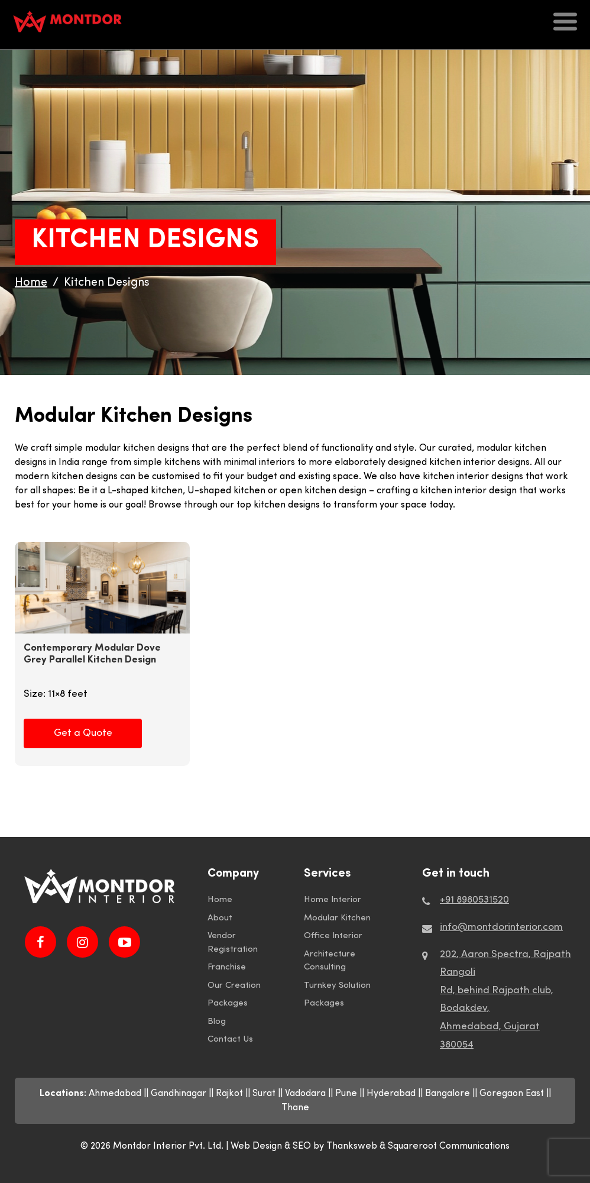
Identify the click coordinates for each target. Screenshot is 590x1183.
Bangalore (447, 1093)
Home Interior (332, 900)
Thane (295, 1108)
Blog (217, 1021)
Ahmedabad (115, 1093)
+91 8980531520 (474, 900)
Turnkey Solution (337, 985)
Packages (228, 1003)
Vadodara (305, 1093)
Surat (263, 1093)
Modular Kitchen (337, 918)
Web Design (256, 1146)
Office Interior (333, 936)
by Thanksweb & (350, 1146)
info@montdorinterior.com (501, 927)
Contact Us (230, 1039)
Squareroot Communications (449, 1146)
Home (220, 900)
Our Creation (234, 985)
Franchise (227, 967)
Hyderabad (391, 1093)
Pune (346, 1093)
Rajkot (229, 1093)
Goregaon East (511, 1093)
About (220, 918)
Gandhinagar (178, 1093)
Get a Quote (83, 733)
